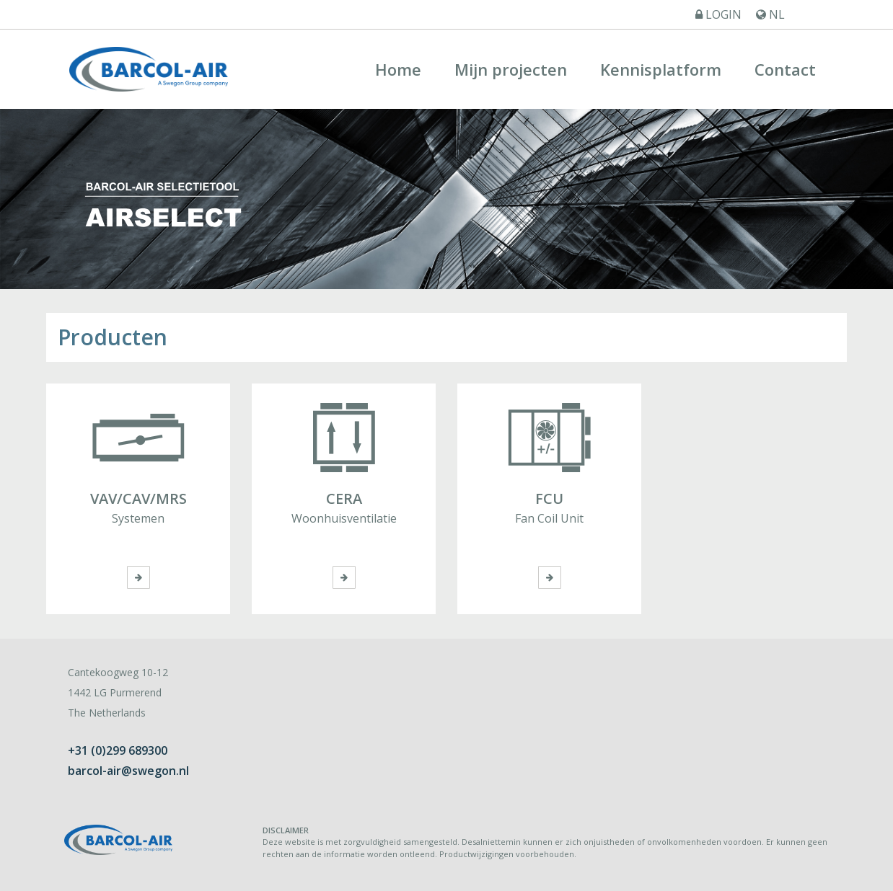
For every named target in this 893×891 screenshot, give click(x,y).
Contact (785, 69)
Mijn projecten (510, 69)
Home (398, 69)
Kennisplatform (660, 69)
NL (770, 14)
